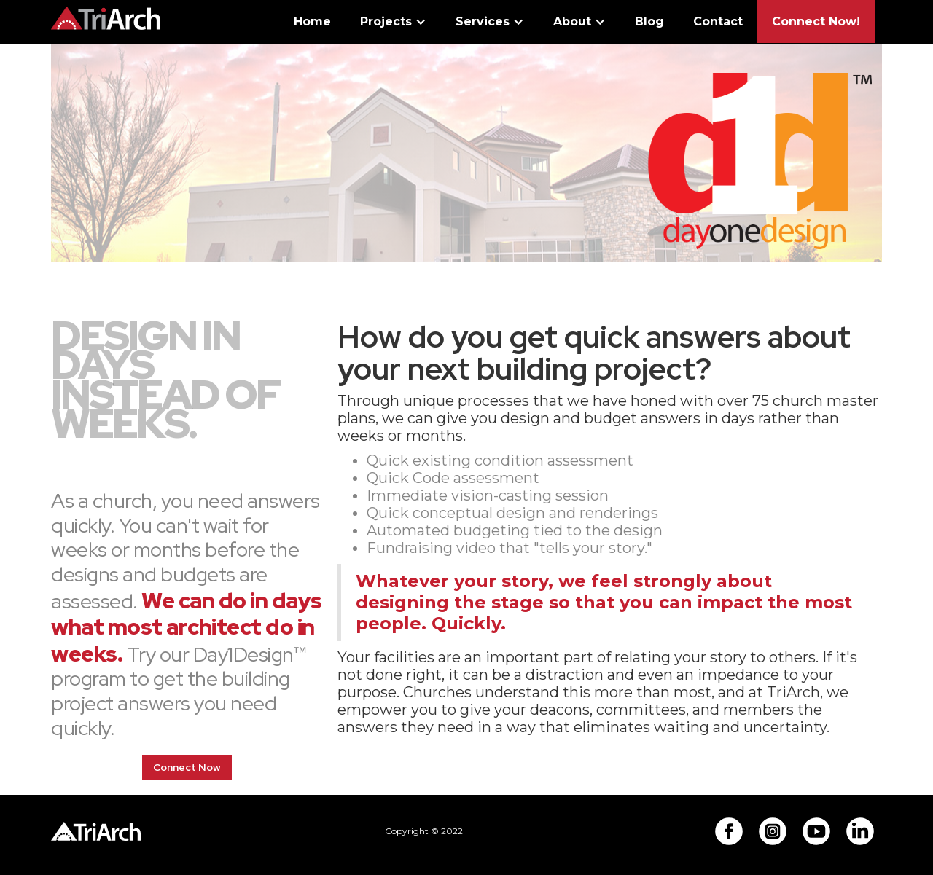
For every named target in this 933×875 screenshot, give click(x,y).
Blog (649, 21)
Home (312, 21)
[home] (105, 15)
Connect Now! (816, 21)
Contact (718, 21)
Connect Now (187, 767)
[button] (393, 25)
